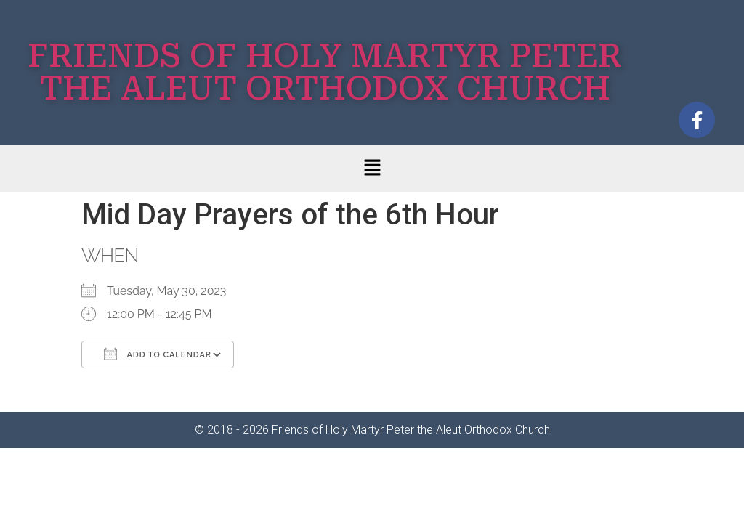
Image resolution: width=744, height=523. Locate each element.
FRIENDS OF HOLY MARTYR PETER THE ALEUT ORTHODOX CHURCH (325, 72)
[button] (372, 169)
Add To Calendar (157, 353)
